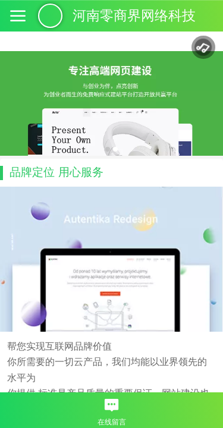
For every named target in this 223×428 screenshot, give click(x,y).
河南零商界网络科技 (134, 15)
